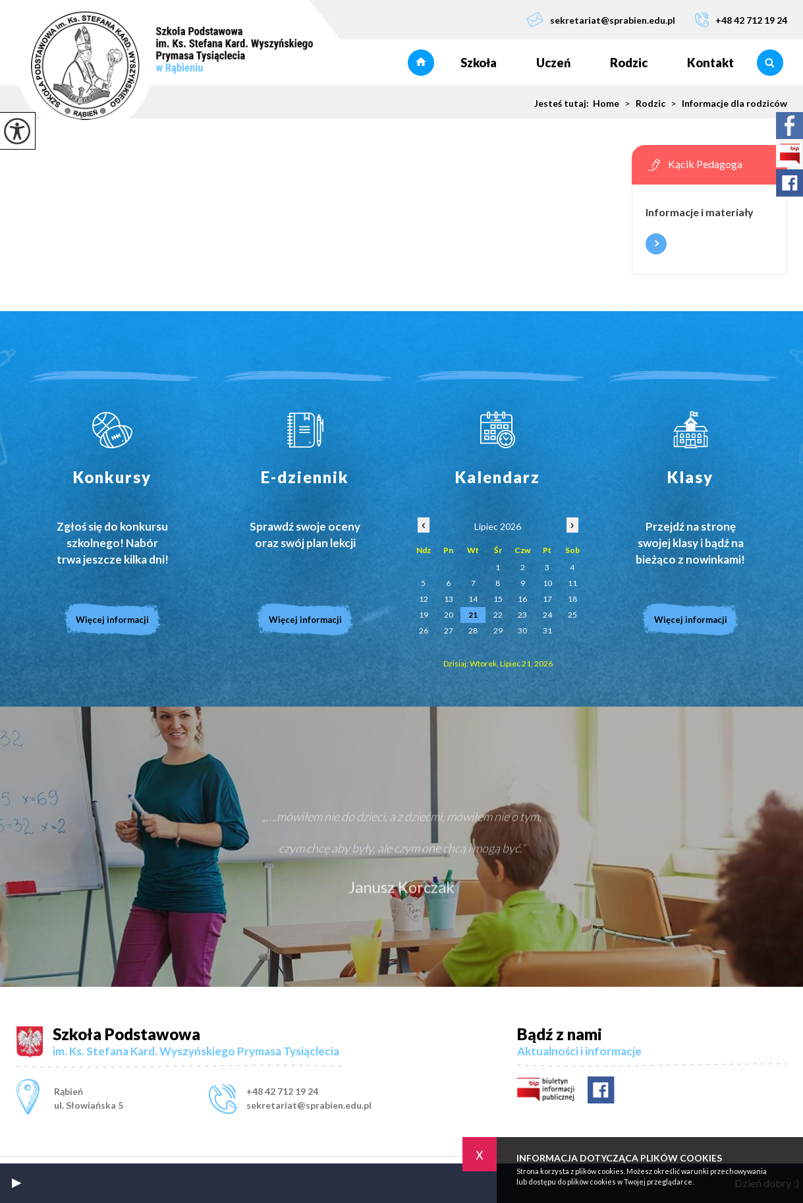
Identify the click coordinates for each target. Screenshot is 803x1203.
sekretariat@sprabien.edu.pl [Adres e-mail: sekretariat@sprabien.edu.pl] (309, 1105)
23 (522, 615)
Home (606, 103)
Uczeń (553, 62)
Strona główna (421, 63)
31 (547, 630)
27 (448, 630)
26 (423, 630)
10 (547, 583)
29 (498, 630)
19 (423, 615)
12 (423, 599)
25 (572, 615)
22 (498, 615)
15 (498, 599)
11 (572, 583)
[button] (16, 1183)
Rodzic (629, 62)
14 (473, 599)
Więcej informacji (656, 243)
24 (547, 615)
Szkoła (478, 62)
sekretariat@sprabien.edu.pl (600, 19)
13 (448, 599)
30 (522, 630)
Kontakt (710, 62)
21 (473, 615)
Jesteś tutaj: (563, 103)
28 (473, 630)
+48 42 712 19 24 (741, 19)
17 (547, 599)
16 (522, 599)
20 (448, 615)
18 (572, 599)
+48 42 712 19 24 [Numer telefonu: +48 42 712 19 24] (282, 1091)
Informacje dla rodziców (726, 103)
